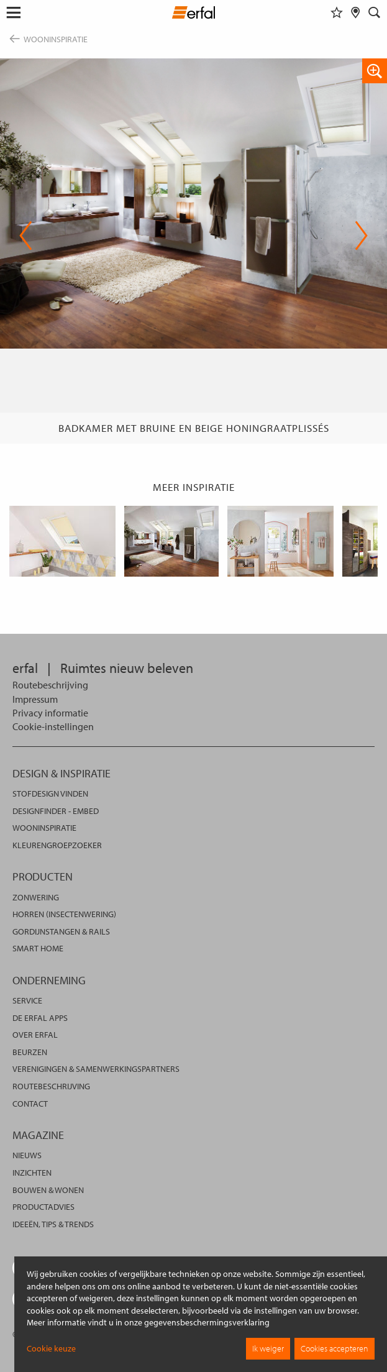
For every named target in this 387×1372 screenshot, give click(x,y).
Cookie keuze (51, 1348)
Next (361, 235)
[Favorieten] (336, 12)
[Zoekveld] (374, 12)
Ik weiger (268, 1348)
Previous (26, 235)
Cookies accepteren (334, 1348)
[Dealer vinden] (355, 12)
